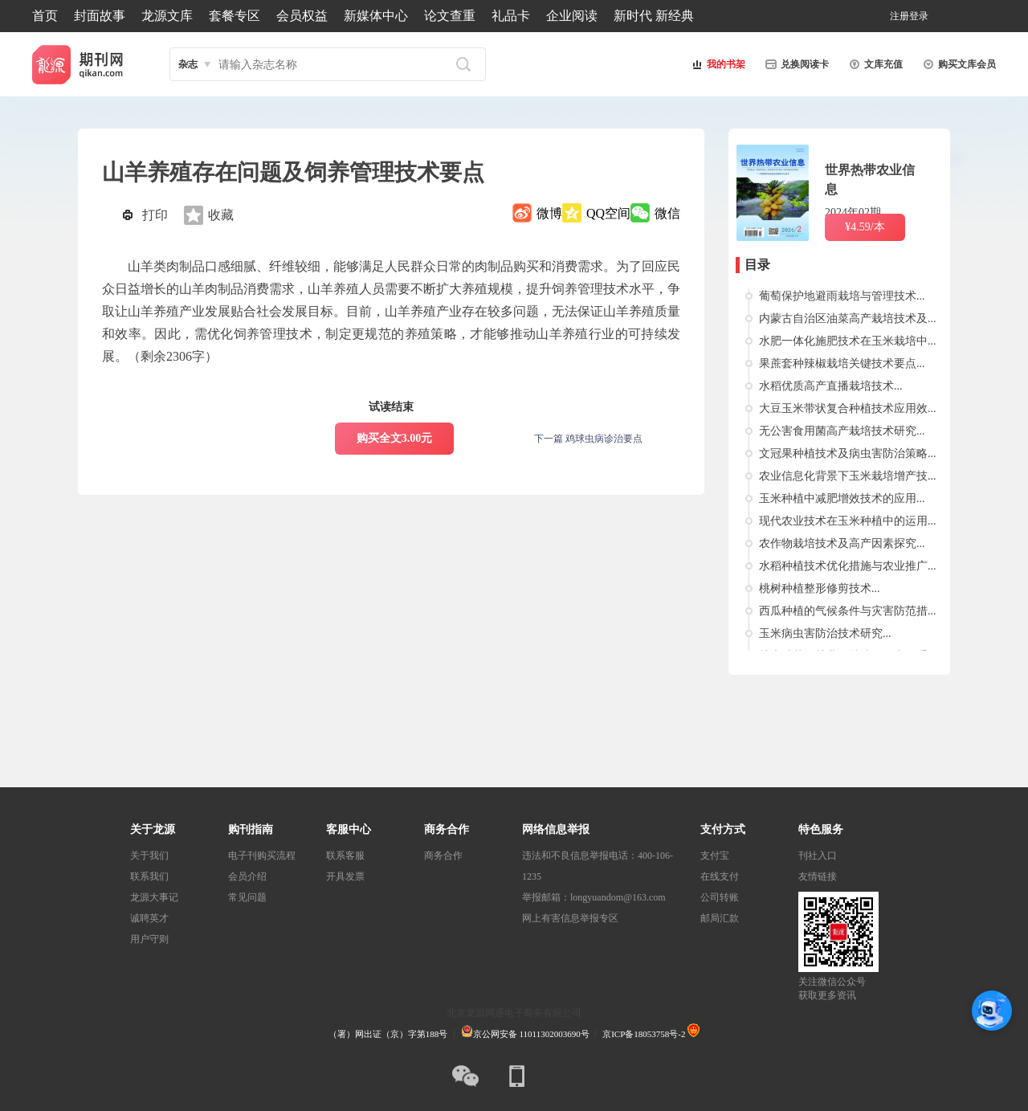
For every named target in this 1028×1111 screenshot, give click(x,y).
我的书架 (716, 64)
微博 (549, 213)
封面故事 (99, 15)
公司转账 (719, 897)
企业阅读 (572, 15)
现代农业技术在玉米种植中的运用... (847, 521)
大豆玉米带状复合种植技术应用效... (847, 408)
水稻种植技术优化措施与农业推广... (847, 566)
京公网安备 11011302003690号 (525, 1034)
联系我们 (149, 876)
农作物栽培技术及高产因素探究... (842, 543)
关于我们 (149, 855)
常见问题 (247, 897)
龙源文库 (167, 15)
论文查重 (449, 15)
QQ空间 (608, 213)
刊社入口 (817, 855)
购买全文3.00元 (395, 438)
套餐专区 (234, 15)
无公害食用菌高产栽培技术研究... (842, 431)
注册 (899, 16)
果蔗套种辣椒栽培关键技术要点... (842, 363)
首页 (45, 15)
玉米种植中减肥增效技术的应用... (842, 498)
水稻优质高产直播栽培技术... (831, 386)
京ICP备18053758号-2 (643, 1034)
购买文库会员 (957, 64)
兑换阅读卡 (795, 64)
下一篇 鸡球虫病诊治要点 (588, 438)
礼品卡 (511, 15)
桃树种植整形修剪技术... (819, 588)
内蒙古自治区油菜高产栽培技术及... (847, 318)
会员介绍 (247, 876)
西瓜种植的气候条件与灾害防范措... (847, 611)
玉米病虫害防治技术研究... (825, 633)
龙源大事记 (154, 897)
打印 (155, 215)
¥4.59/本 (864, 227)
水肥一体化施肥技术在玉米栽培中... (847, 341)
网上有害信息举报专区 (570, 918)
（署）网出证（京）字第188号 (388, 1034)
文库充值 (874, 64)
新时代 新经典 (654, 15)
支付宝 (714, 855)
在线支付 (719, 876)
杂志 (188, 64)
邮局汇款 (719, 918)
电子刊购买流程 (262, 855)
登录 (918, 16)
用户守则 (149, 939)
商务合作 (443, 855)
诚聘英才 (149, 918)
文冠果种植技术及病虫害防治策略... (847, 453)
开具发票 (345, 876)
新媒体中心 (376, 15)
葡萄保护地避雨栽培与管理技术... (842, 296)
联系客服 (345, 855)
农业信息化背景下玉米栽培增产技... (847, 476)
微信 (667, 213)
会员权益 (302, 15)
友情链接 (817, 876)
